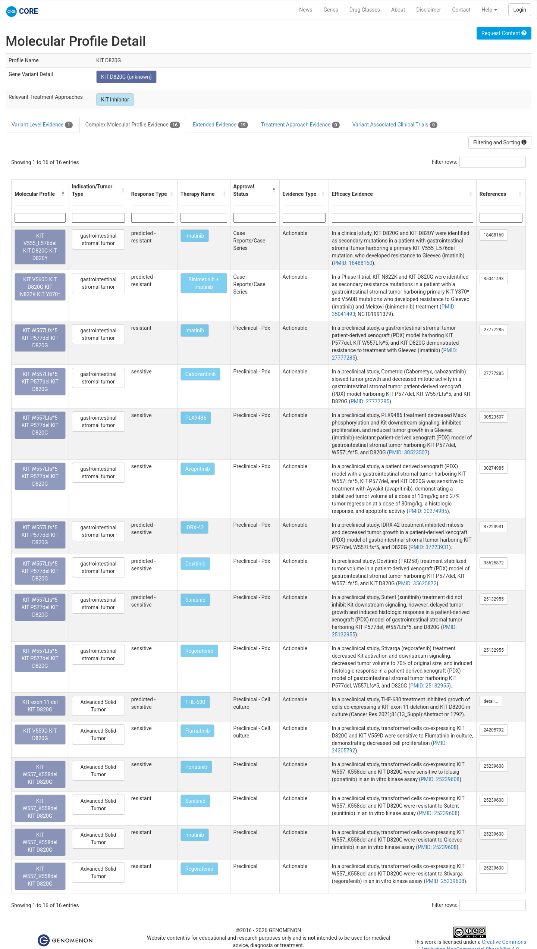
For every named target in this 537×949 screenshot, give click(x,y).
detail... (491, 701)
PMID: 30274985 (427, 511)
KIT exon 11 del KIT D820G (40, 705)
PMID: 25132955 (429, 686)
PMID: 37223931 (429, 547)
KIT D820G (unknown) (126, 77)
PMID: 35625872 (417, 583)
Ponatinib (196, 767)
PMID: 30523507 (408, 452)
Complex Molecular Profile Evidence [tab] (132, 125)
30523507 (494, 417)
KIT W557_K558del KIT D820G (40, 774)
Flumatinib (197, 731)
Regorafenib (199, 651)
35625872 (494, 563)
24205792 (494, 730)
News (305, 10)
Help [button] (489, 10)
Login (519, 10)
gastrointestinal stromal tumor (98, 239)
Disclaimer (428, 10)
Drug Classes (364, 10)
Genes (331, 10)
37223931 (494, 526)
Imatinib (194, 236)
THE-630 (195, 702)
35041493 (494, 278)
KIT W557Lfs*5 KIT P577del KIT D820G (40, 338)
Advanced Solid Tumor (98, 705)
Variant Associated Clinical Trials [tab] (394, 125)
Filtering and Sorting (500, 142)
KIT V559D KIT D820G (40, 734)
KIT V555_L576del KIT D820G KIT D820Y (40, 247)
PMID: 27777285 (370, 401)
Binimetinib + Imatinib (203, 283)
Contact (461, 10)
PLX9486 (196, 418)
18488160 (494, 235)
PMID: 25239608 (440, 779)
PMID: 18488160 (352, 263)
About (398, 10)
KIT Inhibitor (115, 100)
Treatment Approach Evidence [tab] (300, 125)
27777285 (494, 329)
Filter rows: (445, 162)
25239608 (494, 766)
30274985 (494, 468)
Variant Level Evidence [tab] (42, 125)
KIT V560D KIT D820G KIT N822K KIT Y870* (40, 286)
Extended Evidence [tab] (220, 125)
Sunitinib (195, 600)
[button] (63, 194)
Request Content (504, 33)
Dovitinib (195, 564)
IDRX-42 (194, 527)
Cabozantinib (200, 374)
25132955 (494, 599)
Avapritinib (197, 469)
